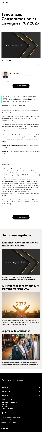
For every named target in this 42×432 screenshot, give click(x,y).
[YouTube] (2, 413)
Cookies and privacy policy (8, 422)
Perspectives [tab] (5, 391)
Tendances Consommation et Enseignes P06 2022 (20, 250)
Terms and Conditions (7, 420)
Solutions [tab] (4, 387)
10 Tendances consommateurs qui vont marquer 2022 (20, 294)
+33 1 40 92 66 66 (7, 408)
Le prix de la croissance (16, 337)
